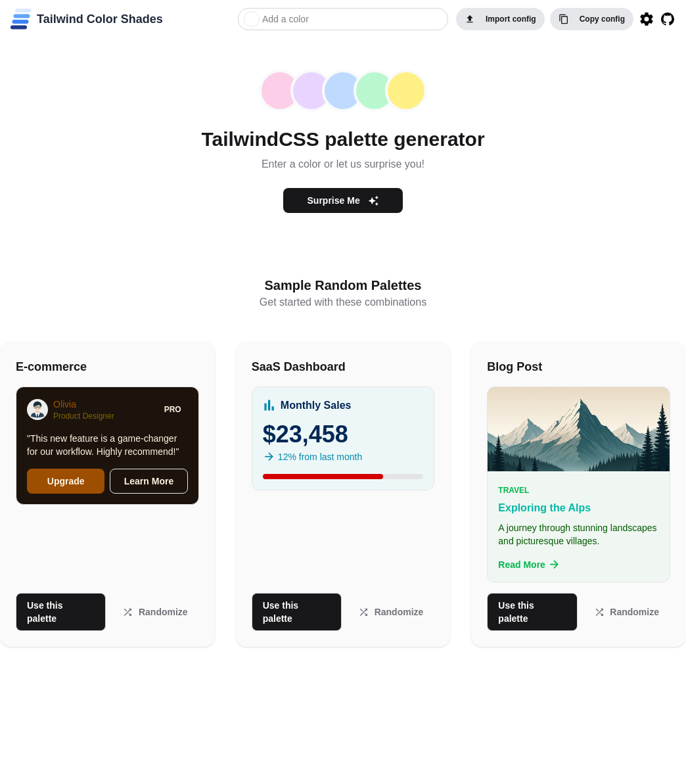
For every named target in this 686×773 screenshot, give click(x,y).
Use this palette (44, 612)
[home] (87, 19)
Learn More (148, 481)
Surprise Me (343, 200)
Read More (529, 564)
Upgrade (66, 481)
